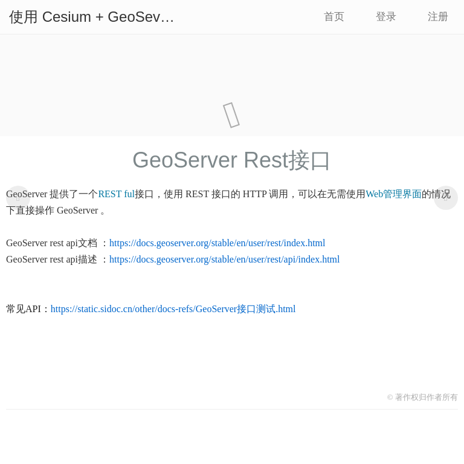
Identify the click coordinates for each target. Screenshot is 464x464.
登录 (386, 16)
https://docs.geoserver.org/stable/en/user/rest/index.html (217, 243)
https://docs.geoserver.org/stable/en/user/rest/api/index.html (224, 259)
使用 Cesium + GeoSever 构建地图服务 (97, 16)
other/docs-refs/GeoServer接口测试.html (215, 309)
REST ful (116, 194)
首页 (334, 16)
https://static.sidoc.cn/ (93, 309)
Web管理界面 (394, 194)
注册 (438, 16)
